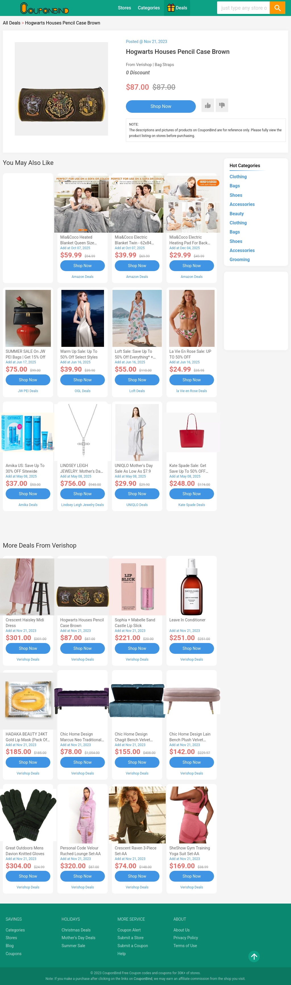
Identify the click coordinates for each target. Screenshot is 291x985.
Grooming (240, 259)
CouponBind (143, 979)
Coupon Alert (129, 930)
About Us (181, 930)
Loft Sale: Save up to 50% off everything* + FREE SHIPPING (134, 357)
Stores (124, 8)
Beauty (237, 213)
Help (122, 953)
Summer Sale (73, 945)
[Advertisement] (28, 227)
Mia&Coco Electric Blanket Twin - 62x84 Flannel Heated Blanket (135, 243)
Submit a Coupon (133, 945)
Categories (149, 8)
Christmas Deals (76, 930)
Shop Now (161, 106)
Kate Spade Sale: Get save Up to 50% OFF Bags (187, 471)
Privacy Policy (185, 937)
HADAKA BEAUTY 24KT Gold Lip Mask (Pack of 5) (26, 740)
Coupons (14, 953)
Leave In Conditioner (187, 620)
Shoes (236, 195)
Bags (235, 186)
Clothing (238, 176)
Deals (177, 7)
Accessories (242, 204)
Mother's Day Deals (78, 937)
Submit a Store (131, 937)
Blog (10, 945)
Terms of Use (185, 945)
